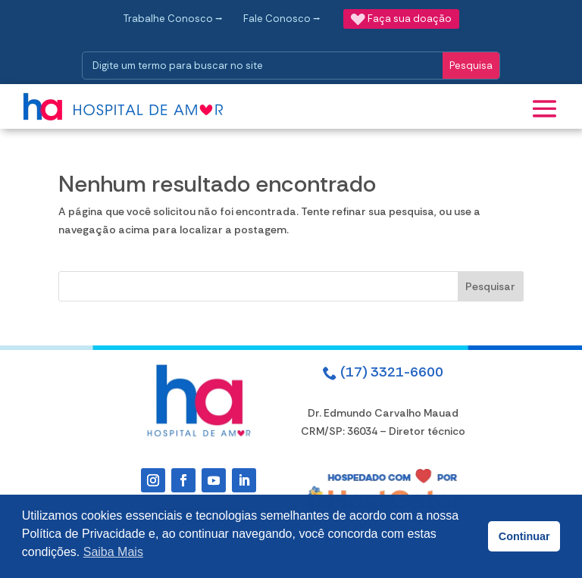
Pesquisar (490, 286)
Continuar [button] (524, 536)
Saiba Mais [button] (113, 551)
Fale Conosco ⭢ (282, 18)
